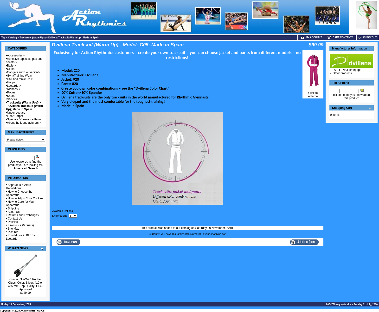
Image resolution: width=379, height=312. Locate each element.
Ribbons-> (13, 89)
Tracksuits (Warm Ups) (33, 37)
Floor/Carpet (15, 116)
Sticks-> (12, 99)
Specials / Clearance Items (24, 119)
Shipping (13, 208)
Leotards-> (14, 85)
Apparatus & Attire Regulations (18, 186)
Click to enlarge (312, 93)
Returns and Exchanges (23, 215)
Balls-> (11, 65)
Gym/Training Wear (19, 75)
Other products (342, 73)
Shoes (11, 96)
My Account (311, 37)
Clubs (10, 69)
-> (24, 102)
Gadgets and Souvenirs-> (23, 72)
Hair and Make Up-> (20, 79)
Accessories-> (16, 55)
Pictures (13, 232)
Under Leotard (16, 112)
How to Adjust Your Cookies (25, 198)
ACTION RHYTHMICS (32, 310)
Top (3, 37)
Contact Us (15, 218)
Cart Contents (340, 37)
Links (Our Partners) (21, 225)
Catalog (12, 37)
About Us (13, 212)
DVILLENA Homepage (347, 70)
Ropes (11, 92)
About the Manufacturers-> (24, 122)
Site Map (13, 228)
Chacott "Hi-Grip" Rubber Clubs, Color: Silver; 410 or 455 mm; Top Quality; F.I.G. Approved (25, 284)
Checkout (367, 37)
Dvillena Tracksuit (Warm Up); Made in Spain (73, 37)
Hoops (11, 82)
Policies (13, 222)
